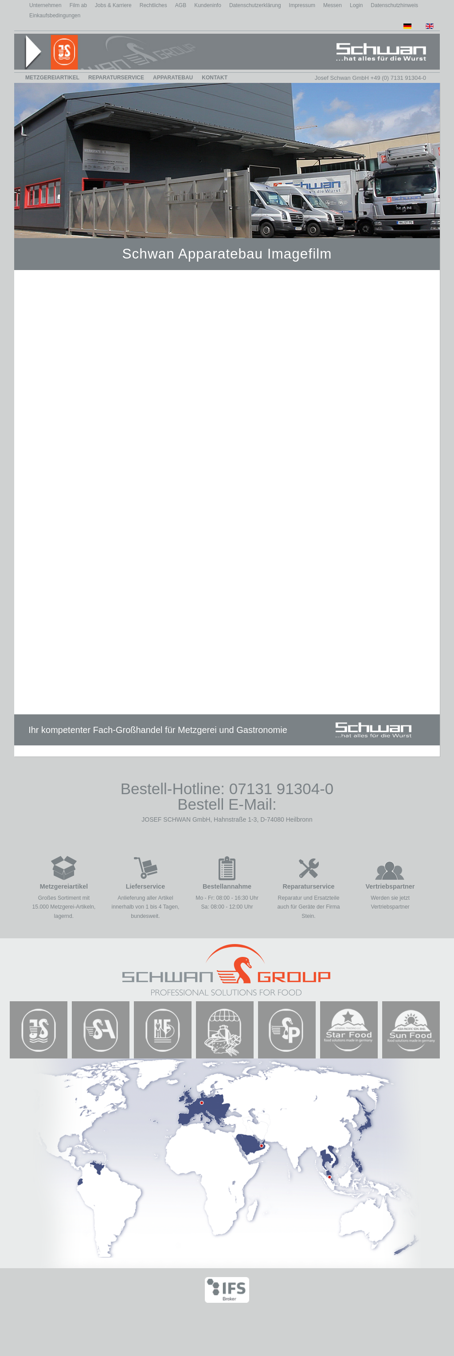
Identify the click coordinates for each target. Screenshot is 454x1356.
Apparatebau (173, 77)
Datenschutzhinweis (394, 5)
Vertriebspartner (390, 886)
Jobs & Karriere (113, 5)
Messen (332, 5)
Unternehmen (45, 5)
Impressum (302, 5)
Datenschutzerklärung (255, 5)
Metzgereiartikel (52, 77)
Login (356, 5)
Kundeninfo (207, 5)
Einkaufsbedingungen (54, 15)
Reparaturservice (116, 77)
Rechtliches (153, 5)
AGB (180, 5)
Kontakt (214, 77)
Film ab (78, 5)
